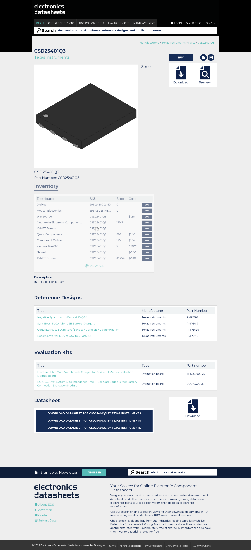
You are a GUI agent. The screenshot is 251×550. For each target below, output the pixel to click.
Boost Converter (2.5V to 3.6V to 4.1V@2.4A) (64, 335)
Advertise (43, 510)
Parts (40, 23)
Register (193, 23)
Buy (147, 205)
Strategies (99, 545)
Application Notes (91, 23)
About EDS (44, 504)
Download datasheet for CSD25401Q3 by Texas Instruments (94, 413)
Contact (42, 515)
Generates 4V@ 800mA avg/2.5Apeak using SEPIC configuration (78, 329)
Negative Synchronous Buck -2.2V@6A (62, 317)
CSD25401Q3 (206, 42)
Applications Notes (177, 546)
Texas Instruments (174, 42)
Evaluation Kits (118, 23)
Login (176, 23)
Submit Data (46, 520)
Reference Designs (61, 23)
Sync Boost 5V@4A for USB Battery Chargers (66, 323)
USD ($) (210, 23)
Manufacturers (144, 23)
